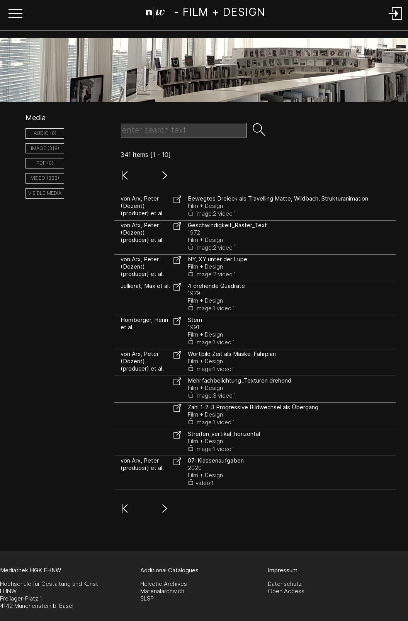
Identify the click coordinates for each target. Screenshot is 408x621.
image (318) (45, 148)
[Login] (395, 20)
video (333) (45, 178)
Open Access (286, 591)
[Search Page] (205, 13)
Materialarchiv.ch (162, 591)
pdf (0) (44, 163)
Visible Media (44, 193)
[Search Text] (184, 130)
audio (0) (45, 133)
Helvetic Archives (163, 583)
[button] (15, 14)
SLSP (147, 598)
